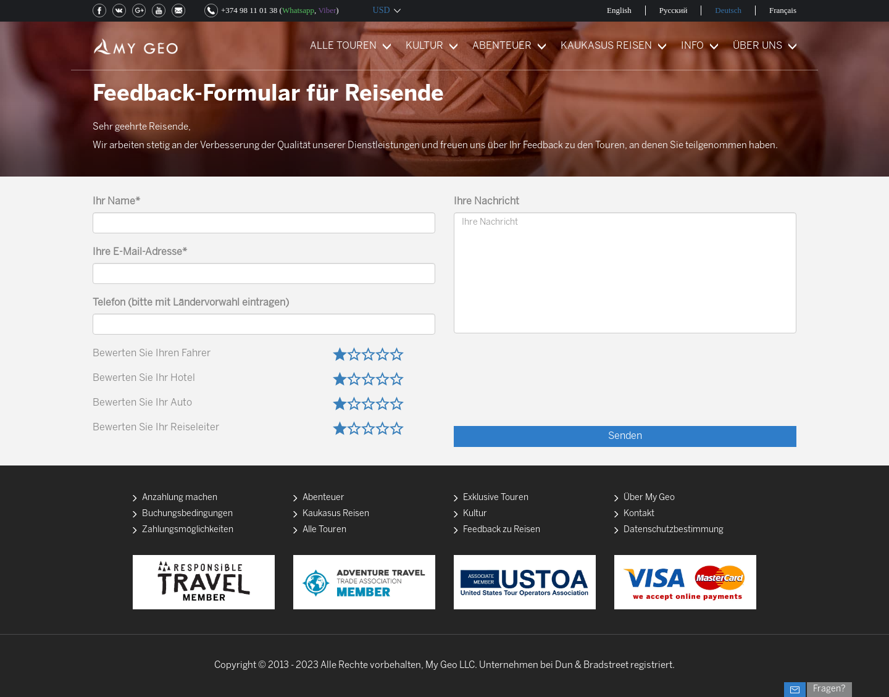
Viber (327, 10)
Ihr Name (116, 201)
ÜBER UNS (757, 46)
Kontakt (639, 514)
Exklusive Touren (495, 498)
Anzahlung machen (179, 498)
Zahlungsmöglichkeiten (187, 530)
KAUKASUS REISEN (606, 46)
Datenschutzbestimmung (674, 530)
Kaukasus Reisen (336, 514)
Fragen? (829, 689)
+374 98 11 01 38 (249, 10)
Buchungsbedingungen (187, 514)
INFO (692, 46)
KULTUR (424, 46)
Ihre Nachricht (486, 201)
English (619, 10)
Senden (625, 436)
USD (381, 10)
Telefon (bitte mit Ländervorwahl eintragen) (191, 302)
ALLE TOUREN (343, 46)
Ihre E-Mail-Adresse (140, 252)
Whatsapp (298, 10)
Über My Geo (649, 498)
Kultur (475, 514)
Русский (673, 10)
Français (782, 10)
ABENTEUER (502, 46)
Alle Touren (324, 530)
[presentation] (702, 389)
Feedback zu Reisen (501, 530)
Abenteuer (323, 498)
